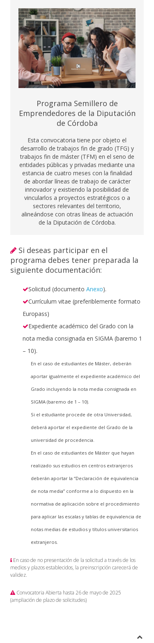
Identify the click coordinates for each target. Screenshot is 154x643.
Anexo (94, 289)
